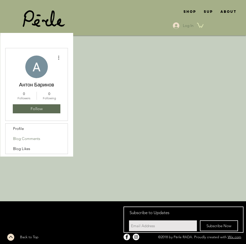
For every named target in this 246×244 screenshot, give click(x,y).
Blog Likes (21, 148)
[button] (200, 25)
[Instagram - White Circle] (136, 237)
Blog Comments (26, 138)
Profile (18, 128)
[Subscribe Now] (219, 225)
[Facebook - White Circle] (127, 237)
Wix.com (234, 237)
